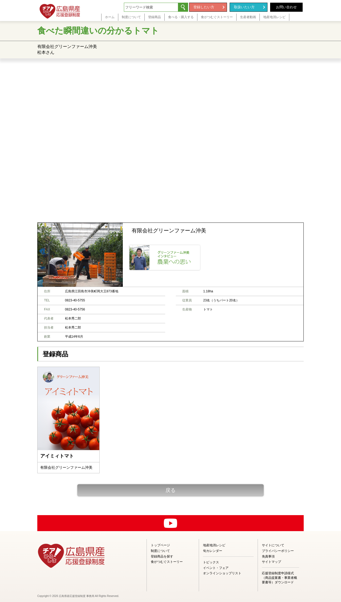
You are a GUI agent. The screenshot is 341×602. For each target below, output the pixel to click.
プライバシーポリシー (278, 551)
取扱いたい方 (244, 7)
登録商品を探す (162, 556)
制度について (160, 551)
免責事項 (268, 556)
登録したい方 (203, 7)
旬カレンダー (212, 551)
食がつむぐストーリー (167, 562)
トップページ (160, 545)
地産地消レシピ (214, 545)
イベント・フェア (216, 568)
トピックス (211, 562)
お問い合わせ (286, 7)
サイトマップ (271, 562)
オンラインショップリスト (222, 573)
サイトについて (273, 545)
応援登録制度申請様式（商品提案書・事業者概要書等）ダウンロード (279, 577)
